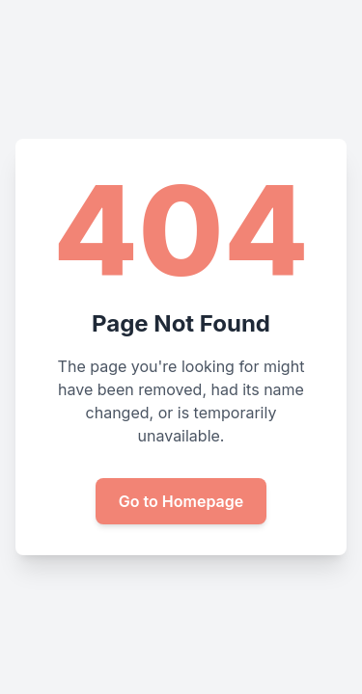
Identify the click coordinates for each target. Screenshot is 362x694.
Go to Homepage (181, 501)
